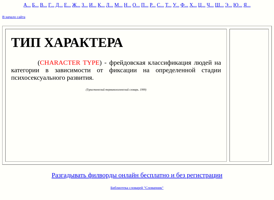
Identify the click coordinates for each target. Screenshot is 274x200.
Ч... (210, 5)
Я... (247, 5)
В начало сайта (13, 17)
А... (27, 5)
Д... (59, 5)
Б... (35, 5)
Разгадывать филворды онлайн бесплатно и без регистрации (137, 175)
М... (118, 5)
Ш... (219, 5)
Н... (127, 5)
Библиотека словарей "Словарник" (137, 188)
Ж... (76, 5)
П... (145, 5)
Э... (228, 5)
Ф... (184, 5)
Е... (67, 5)
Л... (109, 5)
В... (43, 5)
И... (93, 5)
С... (160, 5)
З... (85, 5)
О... (136, 5)
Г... (51, 5)
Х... (193, 5)
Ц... (202, 5)
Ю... (237, 5)
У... (176, 5)
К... (101, 5)
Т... (168, 5)
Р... (153, 5)
